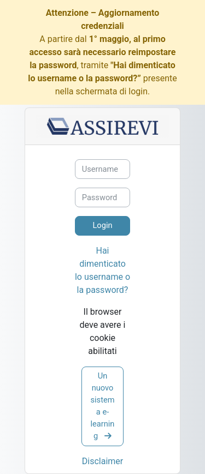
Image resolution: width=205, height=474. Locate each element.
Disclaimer (102, 461)
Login (102, 225)
